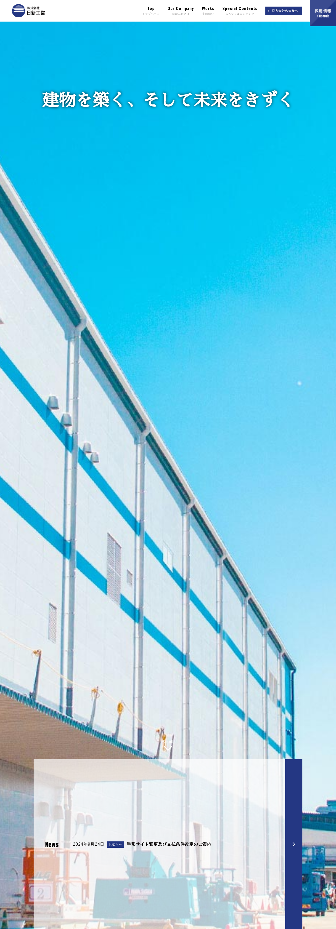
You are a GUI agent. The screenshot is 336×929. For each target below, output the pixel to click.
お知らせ (115, 922)
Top (151, 11)
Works (208, 11)
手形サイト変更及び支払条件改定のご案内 (169, 922)
